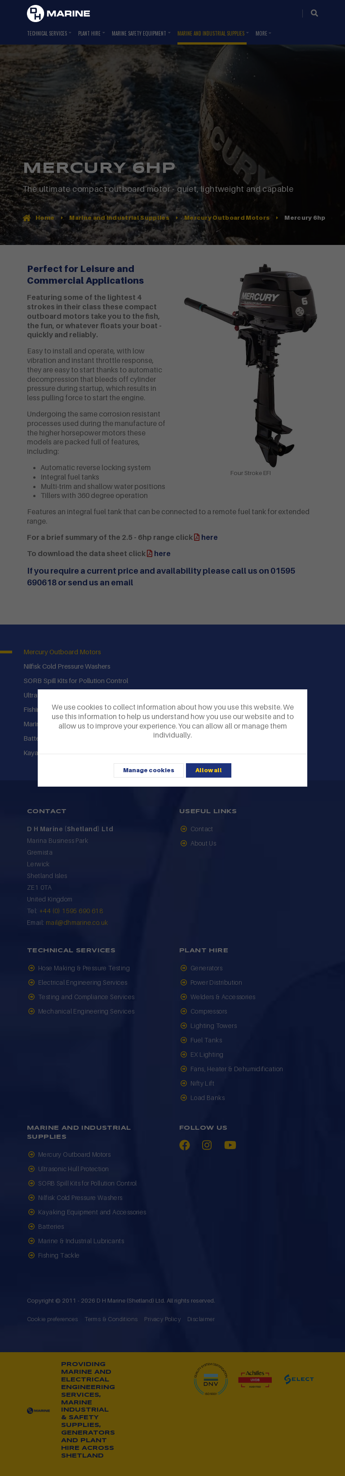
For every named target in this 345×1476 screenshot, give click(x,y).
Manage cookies (148, 770)
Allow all (208, 770)
